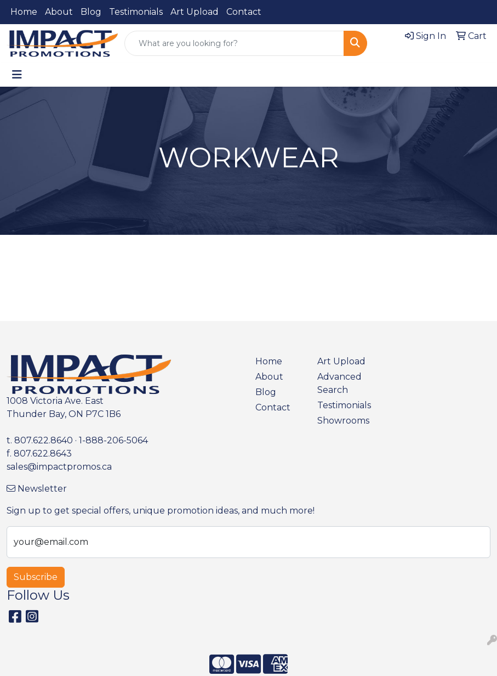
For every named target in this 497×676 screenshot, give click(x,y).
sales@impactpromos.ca (59, 466)
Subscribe (36, 577)
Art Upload (194, 12)
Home (23, 12)
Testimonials (136, 12)
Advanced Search (339, 383)
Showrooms (341, 420)
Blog (91, 12)
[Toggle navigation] (16, 74)
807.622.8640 (43, 440)
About (59, 12)
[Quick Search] (234, 43)
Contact (243, 12)
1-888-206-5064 (113, 440)
